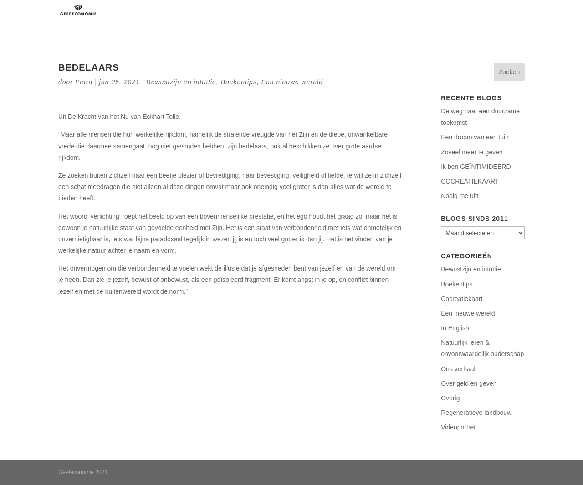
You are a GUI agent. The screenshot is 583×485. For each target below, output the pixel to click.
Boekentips (239, 82)
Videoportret (458, 427)
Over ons (307, 10)
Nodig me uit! (459, 195)
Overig (450, 398)
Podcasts (446, 10)
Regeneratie (354, 10)
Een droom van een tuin (475, 137)
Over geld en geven (468, 383)
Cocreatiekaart (461, 298)
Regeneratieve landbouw (476, 412)
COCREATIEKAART (470, 181)
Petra (83, 82)
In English (455, 328)
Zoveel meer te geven (471, 152)
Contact (485, 10)
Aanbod (397, 10)
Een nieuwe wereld (292, 82)
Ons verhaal (458, 369)
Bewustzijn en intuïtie (181, 82)
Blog (517, 10)
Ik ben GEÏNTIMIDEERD (476, 166)
